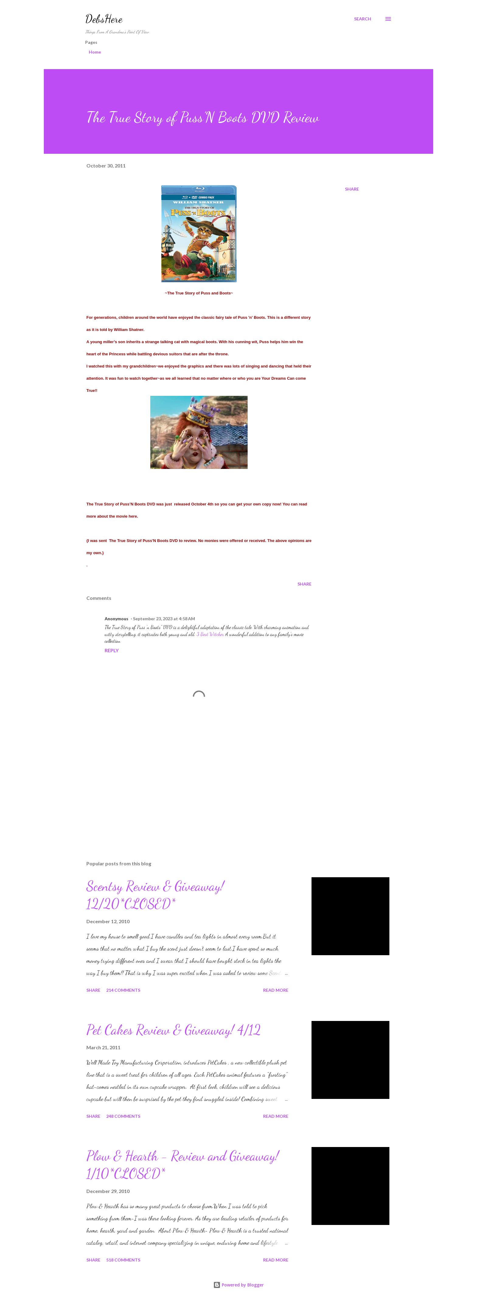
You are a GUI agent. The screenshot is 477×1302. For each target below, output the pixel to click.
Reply (112, 650)
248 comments (123, 1116)
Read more (275, 990)
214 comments (123, 990)
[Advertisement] (189, 784)
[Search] (362, 18)
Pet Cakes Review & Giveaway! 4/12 (173, 1030)
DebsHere (103, 18)
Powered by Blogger (238, 1285)
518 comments (123, 1259)
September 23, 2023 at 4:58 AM (164, 618)
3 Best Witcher (210, 634)
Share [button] (352, 189)
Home (95, 52)
